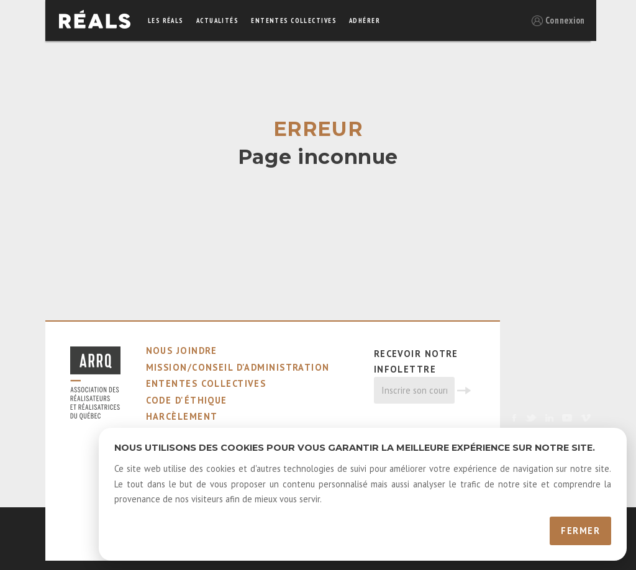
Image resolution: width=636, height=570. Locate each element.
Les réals (166, 20)
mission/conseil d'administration (238, 367)
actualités (217, 20)
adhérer (364, 20)
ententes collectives (294, 20)
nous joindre (181, 350)
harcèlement (182, 416)
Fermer (580, 530)
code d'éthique (186, 400)
